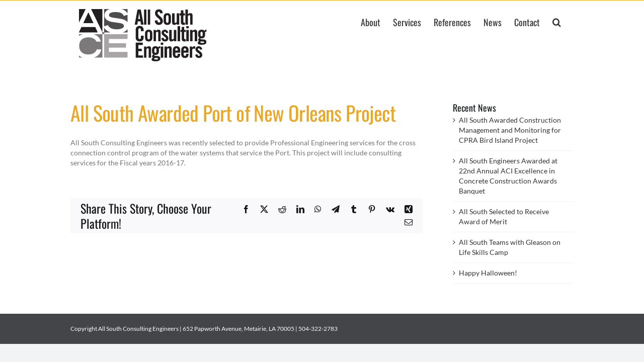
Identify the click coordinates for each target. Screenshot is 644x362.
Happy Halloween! (488, 272)
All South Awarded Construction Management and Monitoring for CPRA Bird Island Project (510, 130)
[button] (569, 21)
